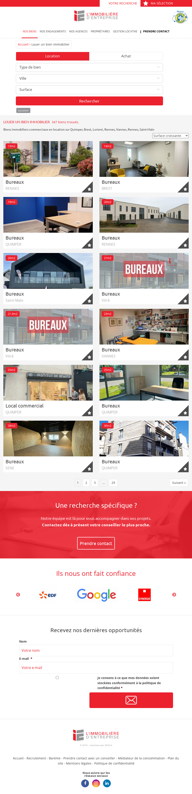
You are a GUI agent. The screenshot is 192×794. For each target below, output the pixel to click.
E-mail (25, 659)
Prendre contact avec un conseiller (89, 758)
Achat (126, 56)
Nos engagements (53, 31)
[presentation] (53, 700)
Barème (54, 758)
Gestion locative (125, 31)
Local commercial (24, 405)
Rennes (109, 129)
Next (174, 595)
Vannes (121, 129)
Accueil (23, 44)
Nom (23, 641)
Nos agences (78, 31)
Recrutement (36, 758)
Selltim (108, 745)
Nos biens (30, 31)
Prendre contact (156, 31)
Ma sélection (158, 3)
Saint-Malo (147, 129)
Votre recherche (123, 3)
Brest (87, 129)
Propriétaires (100, 31)
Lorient (98, 129)
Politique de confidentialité (114, 763)
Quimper (76, 129)
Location (52, 56)
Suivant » (179, 483)
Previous (18, 595)
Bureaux (15, 182)
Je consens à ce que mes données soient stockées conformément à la (129, 683)
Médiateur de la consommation (141, 758)
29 (113, 483)
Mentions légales (78, 763)
